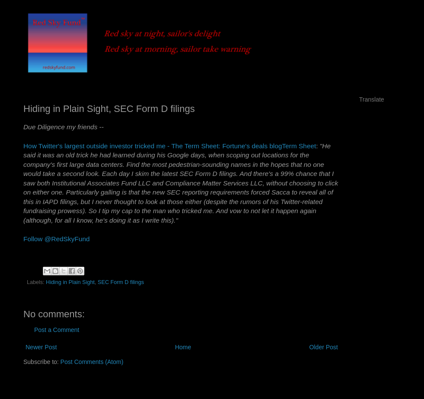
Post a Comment (56, 329)
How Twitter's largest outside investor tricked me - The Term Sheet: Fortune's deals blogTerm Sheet (169, 146)
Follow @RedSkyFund (56, 239)
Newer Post (41, 347)
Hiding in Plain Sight (70, 282)
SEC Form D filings (121, 282)
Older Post (323, 347)
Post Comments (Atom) (92, 361)
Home (183, 347)
